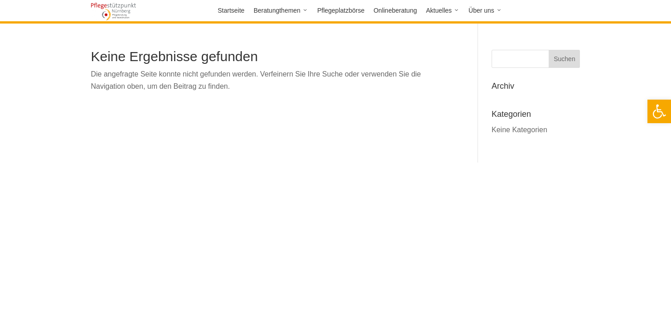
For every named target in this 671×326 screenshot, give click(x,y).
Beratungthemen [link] (277, 10)
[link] (659, 111)
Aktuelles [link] (439, 10)
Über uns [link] (481, 10)
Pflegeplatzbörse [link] (340, 10)
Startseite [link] (231, 10)
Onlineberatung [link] (395, 10)
